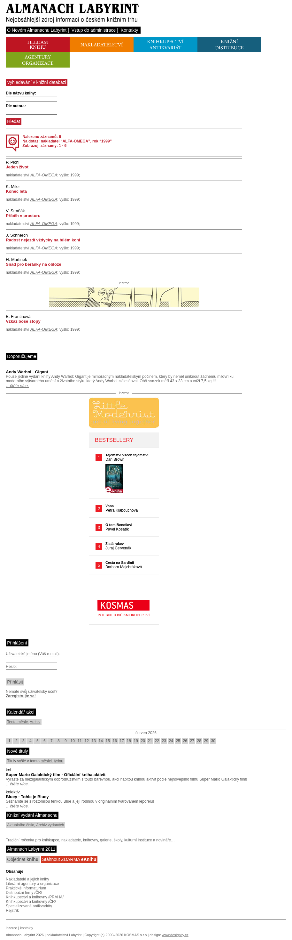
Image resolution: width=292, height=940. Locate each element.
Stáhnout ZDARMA (69, 859)
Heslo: (11, 666)
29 (206, 741)
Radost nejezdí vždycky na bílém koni (43, 240)
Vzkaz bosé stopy (23, 321)
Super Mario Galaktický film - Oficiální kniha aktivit (55, 774)
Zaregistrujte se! (20, 696)
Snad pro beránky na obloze (33, 264)
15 (108, 741)
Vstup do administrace (94, 30)
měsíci (46, 761)
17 (122, 741)
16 (115, 741)
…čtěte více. (17, 385)
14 (101, 741)
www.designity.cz (175, 935)
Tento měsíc (17, 722)
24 (171, 741)
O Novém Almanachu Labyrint (36, 30)
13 (94, 741)
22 (157, 741)
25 (178, 741)
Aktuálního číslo (20, 825)
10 (73, 741)
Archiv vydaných (50, 825)
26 (185, 741)
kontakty (26, 928)
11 (80, 741)
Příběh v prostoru (23, 215)
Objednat (22, 859)
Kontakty (129, 30)
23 (164, 741)
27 (192, 741)
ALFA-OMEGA (43, 175)
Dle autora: (16, 106)
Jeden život (17, 167)
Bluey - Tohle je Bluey (27, 796)
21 (150, 741)
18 (129, 741)
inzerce (11, 928)
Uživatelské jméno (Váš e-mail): (33, 654)
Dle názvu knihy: (21, 93)
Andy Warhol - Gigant (27, 371)
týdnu (58, 761)
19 (136, 741)
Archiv (35, 722)
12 (87, 741)
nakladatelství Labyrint (64, 935)
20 (143, 741)
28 (199, 741)
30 (213, 741)
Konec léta (16, 191)
